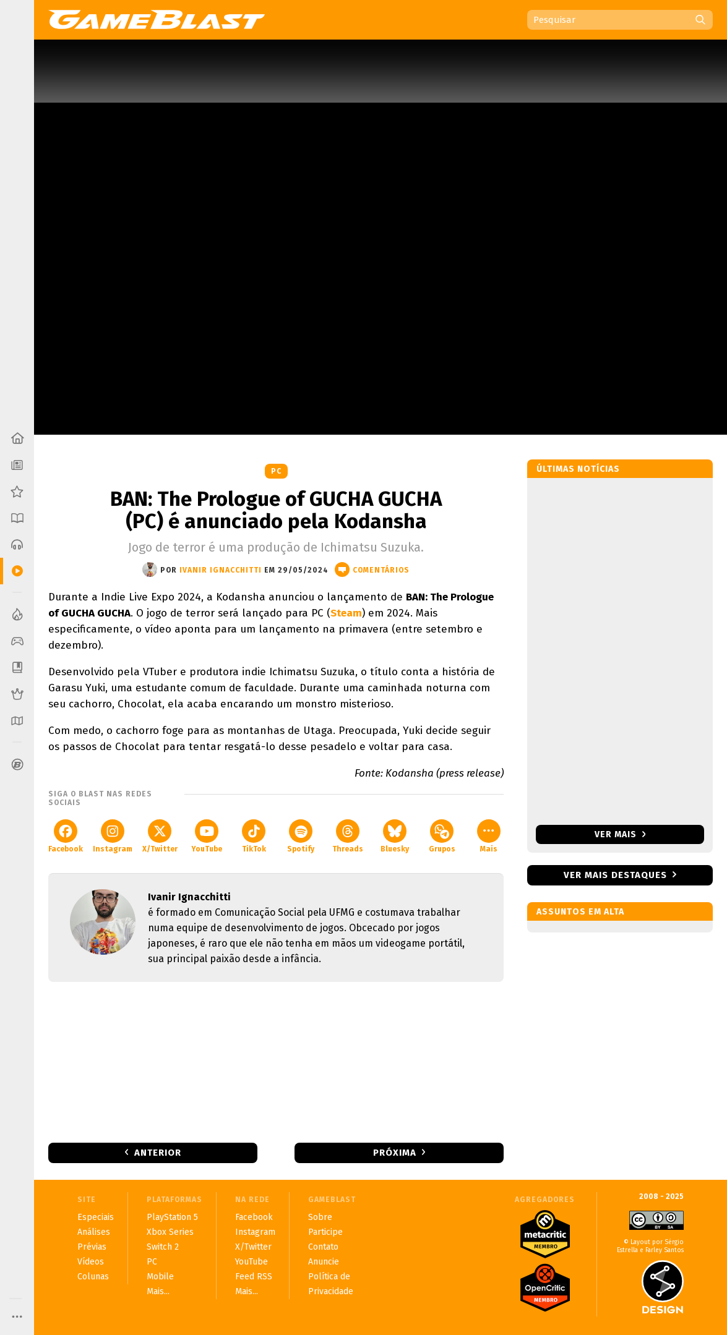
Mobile (160, 1276)
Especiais (95, 1217)
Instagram (112, 836)
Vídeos (90, 1261)
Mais (489, 836)
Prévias (91, 1247)
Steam (346, 613)
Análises (93, 1232)
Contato (323, 1247)
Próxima (394, 1152)
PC (276, 471)
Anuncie (323, 1261)
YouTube (206, 836)
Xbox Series (170, 1232)
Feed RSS (253, 1276)
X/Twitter (160, 836)
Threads (347, 836)
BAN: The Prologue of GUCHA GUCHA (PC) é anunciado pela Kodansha (276, 510)
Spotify (300, 836)
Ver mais (620, 834)
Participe (325, 1232)
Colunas (93, 1276)
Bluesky (395, 836)
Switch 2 (163, 1247)
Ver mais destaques (615, 875)
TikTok (254, 836)
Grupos (442, 836)
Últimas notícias (578, 469)
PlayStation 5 (172, 1217)
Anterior (157, 1152)
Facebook (65, 836)
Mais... (158, 1291)
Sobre (320, 1217)
